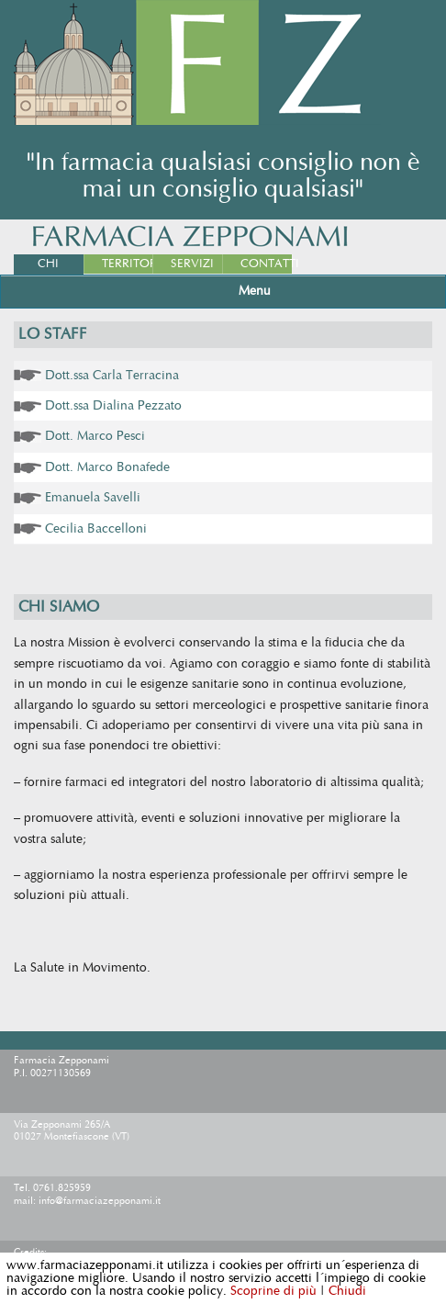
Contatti (266, 264)
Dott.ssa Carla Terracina (112, 375)
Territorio (127, 264)
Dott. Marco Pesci (95, 436)
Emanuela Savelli (92, 497)
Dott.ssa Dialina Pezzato (113, 405)
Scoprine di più (273, 1291)
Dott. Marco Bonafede (107, 467)
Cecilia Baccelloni (96, 529)
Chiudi (347, 1291)
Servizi (192, 264)
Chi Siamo (51, 273)
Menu (255, 291)
